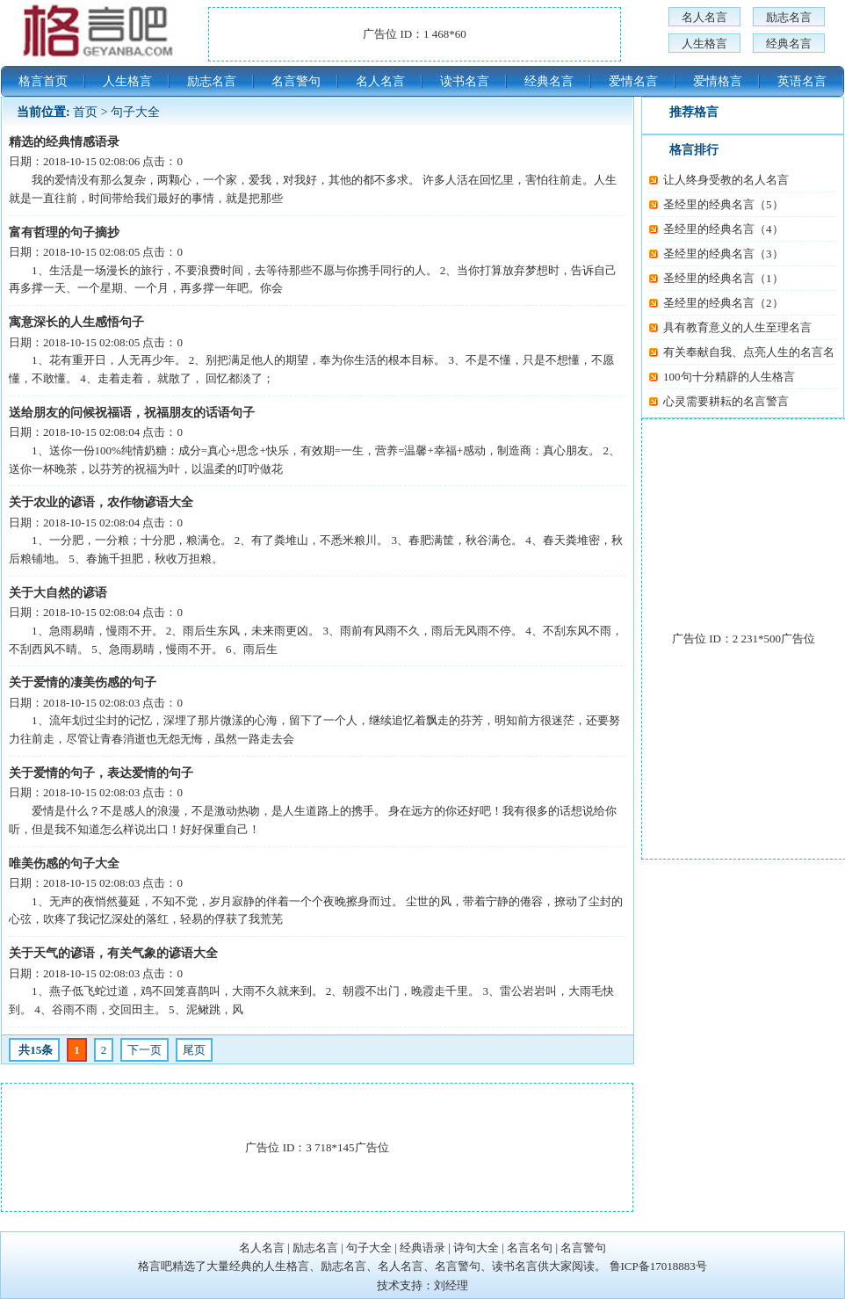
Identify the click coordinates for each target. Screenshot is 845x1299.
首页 (85, 112)
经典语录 (422, 1247)
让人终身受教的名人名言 (726, 179)
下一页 (144, 1049)
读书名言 (464, 81)
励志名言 (789, 17)
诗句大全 (476, 1247)
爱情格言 (717, 81)
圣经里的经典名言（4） (723, 229)
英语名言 (802, 81)
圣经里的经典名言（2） (723, 302)
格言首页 (43, 81)
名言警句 (296, 81)
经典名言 (789, 43)
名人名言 (704, 17)
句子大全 (135, 112)
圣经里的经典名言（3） (723, 253)
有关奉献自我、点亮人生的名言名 (748, 352)
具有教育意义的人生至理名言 (737, 327)
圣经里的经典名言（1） (723, 278)
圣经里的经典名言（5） (723, 204)
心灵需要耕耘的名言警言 (726, 401)
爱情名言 (633, 81)
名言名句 (529, 1247)
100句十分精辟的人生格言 (729, 376)
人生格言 (704, 43)
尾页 (194, 1049)
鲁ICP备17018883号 (658, 1266)
